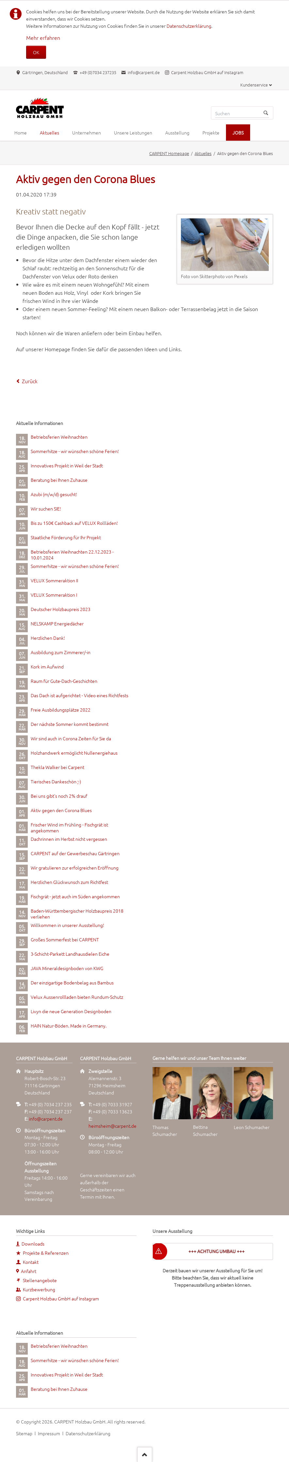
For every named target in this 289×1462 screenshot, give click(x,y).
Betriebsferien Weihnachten (59, 437)
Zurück (30, 381)
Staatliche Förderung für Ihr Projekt (66, 537)
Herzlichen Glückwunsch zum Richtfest (69, 882)
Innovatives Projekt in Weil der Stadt (67, 465)
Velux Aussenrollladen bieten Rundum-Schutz (77, 997)
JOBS (238, 132)
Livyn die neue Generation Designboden (71, 1011)
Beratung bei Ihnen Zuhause (59, 480)
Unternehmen (86, 132)
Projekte (210, 132)
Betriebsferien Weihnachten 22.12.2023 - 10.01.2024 (72, 554)
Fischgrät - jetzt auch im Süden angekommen (75, 896)
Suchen (266, 113)
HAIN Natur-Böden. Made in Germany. (68, 1026)
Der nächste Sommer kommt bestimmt (69, 724)
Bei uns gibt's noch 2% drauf (59, 796)
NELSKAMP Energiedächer (57, 623)
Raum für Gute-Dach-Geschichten (64, 681)
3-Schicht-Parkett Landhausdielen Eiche (70, 954)
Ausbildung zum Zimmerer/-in (60, 652)
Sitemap (24, 1433)
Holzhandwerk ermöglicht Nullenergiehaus (74, 753)
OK (36, 52)
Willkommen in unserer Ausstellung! (67, 925)
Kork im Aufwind (47, 666)
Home (20, 132)
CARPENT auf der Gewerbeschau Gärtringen (75, 853)
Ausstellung (177, 132)
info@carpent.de (46, 1118)
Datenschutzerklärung (189, 26)
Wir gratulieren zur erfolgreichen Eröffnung (75, 868)
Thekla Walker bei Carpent (57, 767)
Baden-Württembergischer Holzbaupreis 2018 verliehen (77, 914)
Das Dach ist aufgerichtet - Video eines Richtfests (79, 695)
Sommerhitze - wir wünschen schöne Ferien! (75, 451)
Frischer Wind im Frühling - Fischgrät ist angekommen (69, 827)
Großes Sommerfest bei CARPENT (65, 939)
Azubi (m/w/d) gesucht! (54, 494)
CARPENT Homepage (169, 153)
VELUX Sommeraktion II (54, 580)
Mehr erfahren (43, 37)
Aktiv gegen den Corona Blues (61, 810)
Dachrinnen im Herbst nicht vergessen (69, 839)
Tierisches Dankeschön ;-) (56, 781)
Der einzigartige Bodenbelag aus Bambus (72, 982)
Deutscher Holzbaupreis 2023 (60, 609)
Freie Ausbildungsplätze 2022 (60, 710)
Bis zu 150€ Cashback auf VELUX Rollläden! (74, 523)
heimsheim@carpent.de (112, 1126)
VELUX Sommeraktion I (54, 595)
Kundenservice (254, 85)
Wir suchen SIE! (46, 508)
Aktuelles (49, 132)
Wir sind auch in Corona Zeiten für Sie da (71, 738)
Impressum (49, 1433)
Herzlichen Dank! (48, 638)
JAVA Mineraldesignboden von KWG (67, 968)
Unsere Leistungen (133, 132)
